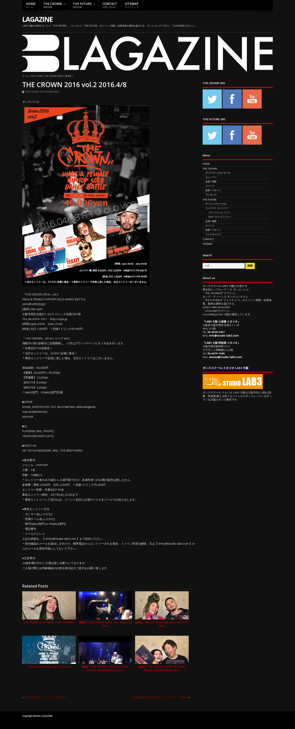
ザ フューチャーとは (215, 203)
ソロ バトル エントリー (219, 212)
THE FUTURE (82, 5)
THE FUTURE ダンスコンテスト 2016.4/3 (44, 697)
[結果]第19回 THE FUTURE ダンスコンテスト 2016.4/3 (160, 697)
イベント (209, 185)
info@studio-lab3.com (224, 335)
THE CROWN (52, 5)
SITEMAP (131, 5)
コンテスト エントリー (217, 208)
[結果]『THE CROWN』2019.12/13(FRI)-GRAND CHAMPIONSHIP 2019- (162, 668)
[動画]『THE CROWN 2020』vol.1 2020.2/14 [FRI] (105, 624)
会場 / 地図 (210, 181)
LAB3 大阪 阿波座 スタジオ (221, 342)
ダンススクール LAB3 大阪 (218, 286)
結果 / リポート (213, 190)
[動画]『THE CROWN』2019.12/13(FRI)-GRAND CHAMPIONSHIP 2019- (105, 668)
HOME (31, 5)
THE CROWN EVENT (50, 91)
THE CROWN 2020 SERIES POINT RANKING (49, 622)
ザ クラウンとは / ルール (217, 172)
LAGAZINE (37, 19)
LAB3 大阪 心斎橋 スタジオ (221, 321)
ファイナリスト (213, 234)
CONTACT (109, 5)
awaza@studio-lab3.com (225, 357)
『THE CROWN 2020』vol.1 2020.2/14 (49, 666)
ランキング (211, 194)
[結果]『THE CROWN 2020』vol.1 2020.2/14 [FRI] (162, 624)
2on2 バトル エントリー (219, 216)
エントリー (211, 177)
